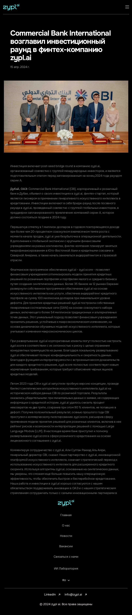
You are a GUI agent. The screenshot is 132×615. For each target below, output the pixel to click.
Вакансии (66, 546)
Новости (66, 536)
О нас (66, 525)
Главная (66, 515)
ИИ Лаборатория (66, 568)
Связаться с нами (66, 557)
